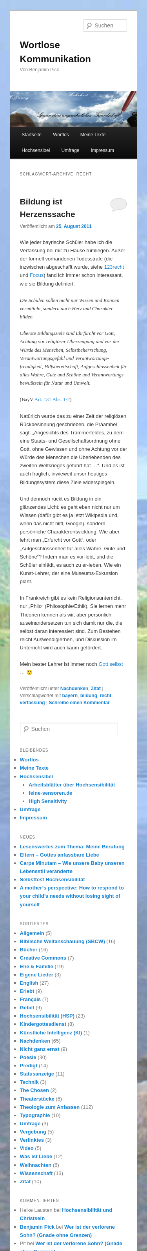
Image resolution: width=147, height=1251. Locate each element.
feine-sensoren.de (50, 793)
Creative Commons (43, 958)
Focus (37, 275)
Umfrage (70, 150)
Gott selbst (110, 664)
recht (105, 695)
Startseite (32, 134)
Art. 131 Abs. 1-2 (52, 399)
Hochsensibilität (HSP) (47, 1016)
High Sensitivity (48, 801)
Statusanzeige (37, 1074)
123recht (114, 267)
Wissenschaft (36, 1173)
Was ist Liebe (36, 1156)
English (29, 983)
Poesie (28, 1057)
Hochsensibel (36, 150)
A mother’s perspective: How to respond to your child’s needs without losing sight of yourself (72, 896)
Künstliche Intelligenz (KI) (51, 1033)
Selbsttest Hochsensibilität (52, 879)
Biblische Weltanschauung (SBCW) (62, 941)
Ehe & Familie (36, 966)
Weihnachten (36, 1165)
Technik (29, 1082)
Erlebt (27, 991)
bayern (70, 695)
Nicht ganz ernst (40, 1049)
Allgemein (32, 933)
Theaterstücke (37, 1099)
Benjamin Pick (37, 1227)
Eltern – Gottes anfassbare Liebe (59, 855)
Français (30, 999)
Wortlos (61, 134)
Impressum (102, 150)
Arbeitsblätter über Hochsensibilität (72, 785)
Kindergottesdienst (43, 1024)
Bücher (29, 950)
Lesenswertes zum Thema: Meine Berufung (72, 847)
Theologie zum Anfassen (50, 1107)
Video (27, 1148)
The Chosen (34, 1090)
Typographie (35, 1115)
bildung (88, 695)
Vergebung (33, 1132)
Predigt (29, 1065)
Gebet (27, 1008)
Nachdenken (74, 688)
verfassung (32, 702)
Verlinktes (32, 1140)
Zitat (96, 688)
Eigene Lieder (36, 975)
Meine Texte (92, 134)
